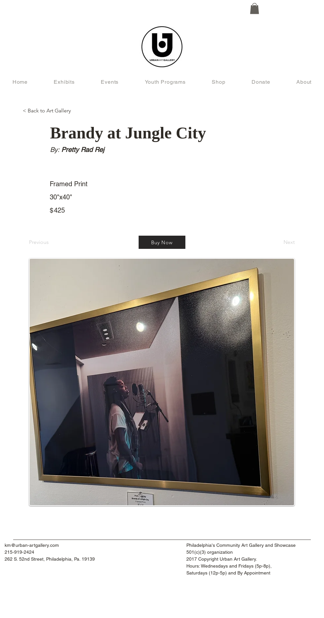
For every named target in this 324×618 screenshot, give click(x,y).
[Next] (278, 242)
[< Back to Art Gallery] (50, 110)
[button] (254, 8)
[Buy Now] (162, 242)
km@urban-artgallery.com (32, 545)
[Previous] (50, 242)
